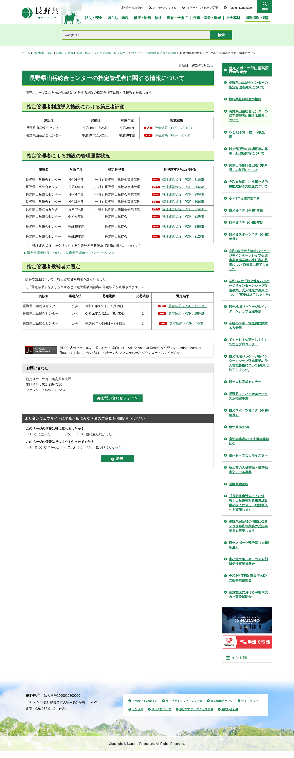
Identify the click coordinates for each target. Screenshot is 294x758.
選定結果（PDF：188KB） (187, 313)
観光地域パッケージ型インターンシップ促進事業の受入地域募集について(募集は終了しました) (249, 363)
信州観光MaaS (239, 427)
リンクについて (161, 716)
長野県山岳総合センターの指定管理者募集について (248, 85)
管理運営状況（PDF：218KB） (184, 216)
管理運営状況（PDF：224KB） (184, 209)
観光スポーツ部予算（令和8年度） (249, 545)
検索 (265, 9)
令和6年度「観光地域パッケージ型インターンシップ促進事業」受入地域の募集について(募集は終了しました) (249, 287)
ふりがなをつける (164, 7)
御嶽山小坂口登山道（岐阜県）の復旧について (248, 167)
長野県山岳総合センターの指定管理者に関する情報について (248, 116)
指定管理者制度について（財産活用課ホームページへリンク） (72, 253)
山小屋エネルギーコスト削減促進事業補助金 (248, 561)
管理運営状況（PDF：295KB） (184, 194)
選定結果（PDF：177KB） (187, 306)
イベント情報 (244, 661)
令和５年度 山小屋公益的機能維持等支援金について (248, 184)
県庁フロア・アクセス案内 (196, 716)
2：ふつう (65, 434)
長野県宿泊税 (238, 484)
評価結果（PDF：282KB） (174, 128)
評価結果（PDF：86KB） (173, 135)
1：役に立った (40, 434)
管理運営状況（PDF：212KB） (184, 236)
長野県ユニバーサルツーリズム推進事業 (248, 396)
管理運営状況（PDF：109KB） (184, 201)
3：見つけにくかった (106, 447)
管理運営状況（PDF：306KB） (184, 187)
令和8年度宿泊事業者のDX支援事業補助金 (248, 578)
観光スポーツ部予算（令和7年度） (249, 413)
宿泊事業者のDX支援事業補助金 (249, 441)
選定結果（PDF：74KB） (187, 323)
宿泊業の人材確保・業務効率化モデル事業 (248, 470)
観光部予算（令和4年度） (247, 210)
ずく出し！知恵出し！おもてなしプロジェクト (248, 342)
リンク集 (137, 716)
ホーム (26, 53)
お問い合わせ (229, 716)
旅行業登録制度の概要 (245, 99)
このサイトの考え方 (145, 708)
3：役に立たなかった (96, 434)
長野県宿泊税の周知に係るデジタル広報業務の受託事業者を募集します (248, 526)
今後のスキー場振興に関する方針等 (248, 325)
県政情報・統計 (43, 53)
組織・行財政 (64, 53)
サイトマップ (249, 708)
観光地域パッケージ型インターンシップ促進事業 (248, 309)
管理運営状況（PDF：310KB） (184, 179)
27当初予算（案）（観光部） (247, 134)
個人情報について (221, 708)
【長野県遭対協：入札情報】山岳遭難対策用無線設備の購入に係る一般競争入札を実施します (248, 502)
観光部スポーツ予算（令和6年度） (249, 237)
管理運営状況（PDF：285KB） (184, 226)
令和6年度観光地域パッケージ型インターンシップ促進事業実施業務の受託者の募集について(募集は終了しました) (249, 260)
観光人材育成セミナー (245, 382)
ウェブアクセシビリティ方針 (184, 708)
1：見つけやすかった (44, 447)
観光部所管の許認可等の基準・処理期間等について (248, 151)
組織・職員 (84, 53)
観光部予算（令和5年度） (247, 222)
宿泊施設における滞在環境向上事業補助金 (248, 594)
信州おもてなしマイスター (248, 455)
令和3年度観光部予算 (244, 198)
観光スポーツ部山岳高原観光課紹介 (154, 53)
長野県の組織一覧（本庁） (111, 53)
